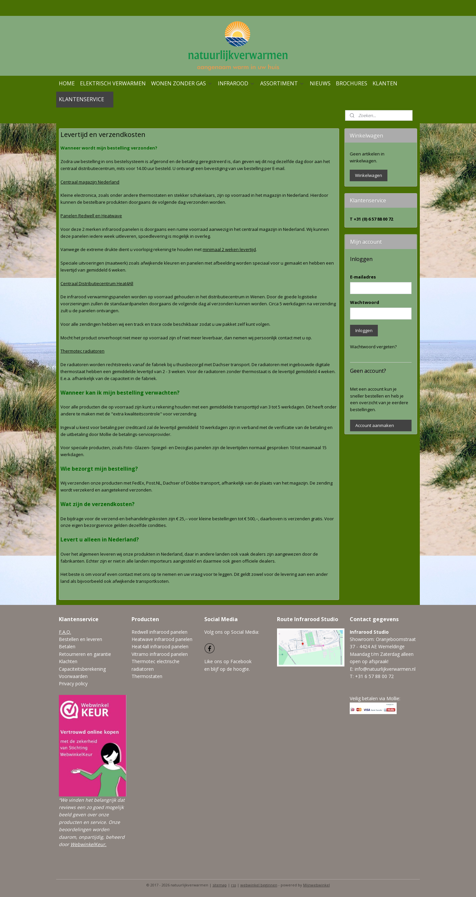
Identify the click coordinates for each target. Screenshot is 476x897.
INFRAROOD (236, 83)
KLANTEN (385, 83)
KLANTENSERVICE (85, 99)
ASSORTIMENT (282, 83)
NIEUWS (320, 83)
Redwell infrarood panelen (159, 632)
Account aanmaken (374, 425)
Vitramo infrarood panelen (160, 654)
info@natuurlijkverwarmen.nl (385, 669)
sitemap (220, 884)
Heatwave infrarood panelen (162, 639)
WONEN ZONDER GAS (182, 83)
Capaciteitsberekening (82, 669)
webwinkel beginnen (258, 884)
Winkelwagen (368, 175)
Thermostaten (147, 676)
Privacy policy (73, 683)
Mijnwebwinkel (316, 884)
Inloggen (364, 330)
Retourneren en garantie (85, 654)
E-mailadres (363, 277)
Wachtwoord (364, 302)
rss (233, 884)
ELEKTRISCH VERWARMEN (113, 83)
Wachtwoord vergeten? (373, 347)
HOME (67, 83)
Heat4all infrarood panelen (160, 646)
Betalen (67, 646)
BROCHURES (351, 83)
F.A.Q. (65, 632)
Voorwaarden (73, 676)
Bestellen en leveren (80, 639)
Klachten (68, 661)
